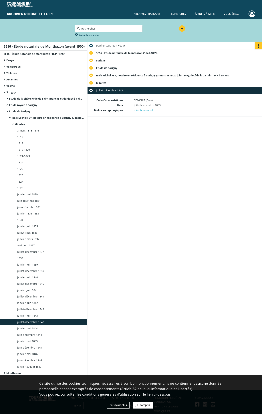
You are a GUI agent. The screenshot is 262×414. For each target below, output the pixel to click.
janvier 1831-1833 (28, 213)
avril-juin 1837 (26, 245)
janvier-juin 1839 (27, 264)
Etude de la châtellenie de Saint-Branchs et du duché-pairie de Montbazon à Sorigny (45, 98)
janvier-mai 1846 (27, 354)
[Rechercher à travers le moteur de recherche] (110, 28)
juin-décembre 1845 (29, 347)
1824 (20, 162)
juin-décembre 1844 (29, 334)
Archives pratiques (147, 14)
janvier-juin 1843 (27, 315)
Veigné (10, 86)
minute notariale (144, 110)
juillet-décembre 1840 (30, 283)
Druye (10, 60)
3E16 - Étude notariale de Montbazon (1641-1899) (34, 54)
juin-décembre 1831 (29, 207)
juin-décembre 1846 (29, 360)
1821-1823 (23, 156)
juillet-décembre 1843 (30, 322)
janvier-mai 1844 (27, 328)
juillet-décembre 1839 (30, 271)
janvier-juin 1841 (27, 290)
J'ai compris (143, 405)
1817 (20, 137)
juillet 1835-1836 (27, 232)
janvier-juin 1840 (27, 277)
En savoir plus (118, 405)
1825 (20, 169)
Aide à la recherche (89, 34)
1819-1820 (23, 149)
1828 (20, 188)
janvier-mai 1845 (27, 341)
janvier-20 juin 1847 (29, 366)
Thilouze (11, 73)
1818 (20, 143)
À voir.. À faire (205, 14)
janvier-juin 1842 (27, 303)
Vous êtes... (231, 14)
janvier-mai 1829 (27, 194)
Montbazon (13, 373)
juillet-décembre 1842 (30, 309)
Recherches (178, 14)
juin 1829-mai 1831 (29, 200)
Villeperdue (13, 66)
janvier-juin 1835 (27, 226)
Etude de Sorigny (19, 111)
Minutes (20, 124)
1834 (20, 220)
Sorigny (11, 92)
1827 (20, 181)
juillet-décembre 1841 (30, 296)
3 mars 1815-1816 (28, 130)
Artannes (12, 79)
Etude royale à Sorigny (23, 105)
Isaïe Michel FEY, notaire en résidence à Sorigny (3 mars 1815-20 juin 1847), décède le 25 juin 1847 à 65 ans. (48, 117)
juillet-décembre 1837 (30, 252)
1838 (20, 258)
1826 (20, 175)
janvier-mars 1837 (28, 239)
